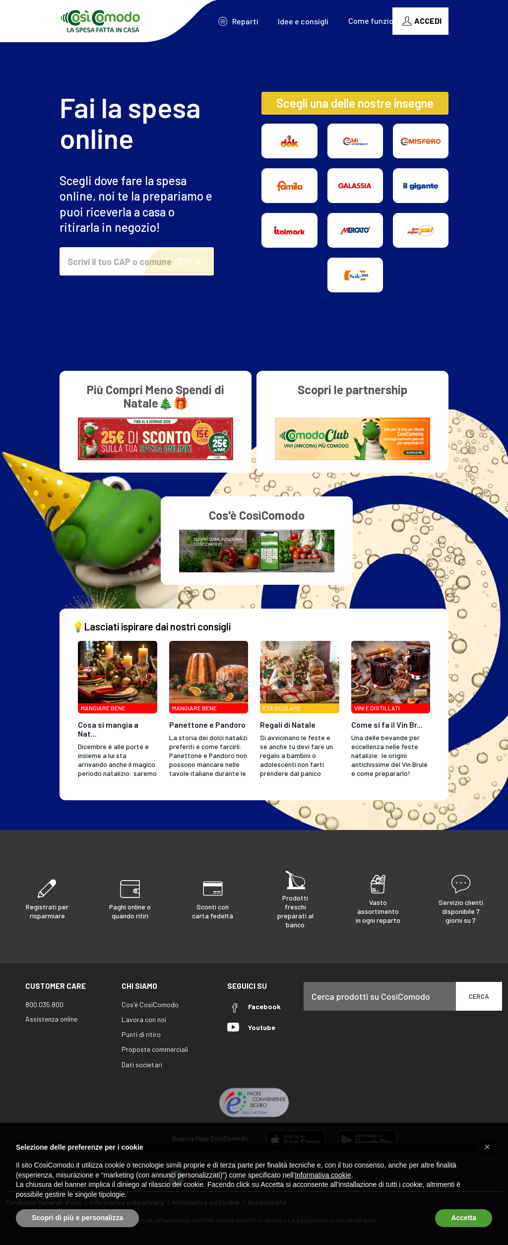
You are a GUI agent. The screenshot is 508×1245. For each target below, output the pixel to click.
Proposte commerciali (155, 1049)
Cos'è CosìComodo (150, 1004)
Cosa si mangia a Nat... (108, 729)
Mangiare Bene (103, 707)
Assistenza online (51, 1019)
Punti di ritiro (141, 1034)
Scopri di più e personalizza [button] (77, 1218)
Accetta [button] (463, 1218)
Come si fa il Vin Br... (387, 724)
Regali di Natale (288, 724)
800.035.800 (44, 1004)
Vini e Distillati (377, 707)
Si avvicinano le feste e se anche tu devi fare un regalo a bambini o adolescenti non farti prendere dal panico (296, 755)
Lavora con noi (144, 1019)
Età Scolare (282, 707)
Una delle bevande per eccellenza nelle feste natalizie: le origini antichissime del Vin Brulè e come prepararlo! (389, 755)
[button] (487, 1147)
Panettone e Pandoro (207, 724)
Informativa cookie (323, 1175)
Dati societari (142, 1064)
